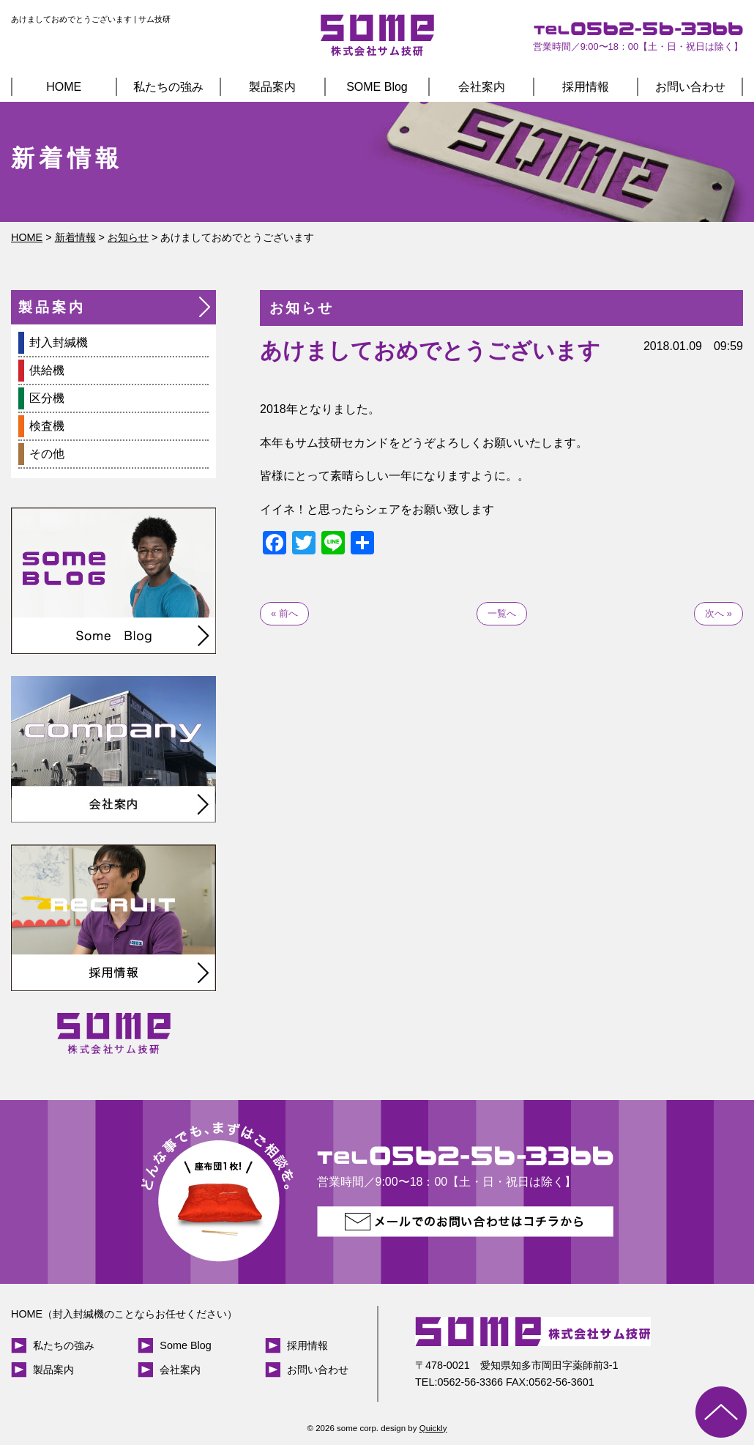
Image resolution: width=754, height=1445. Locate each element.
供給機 (46, 370)
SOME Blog (377, 87)
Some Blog (185, 1345)
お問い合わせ (690, 87)
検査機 (46, 426)
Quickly (433, 1428)
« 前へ (284, 613)
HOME (63, 87)
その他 (46, 453)
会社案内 (481, 87)
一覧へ (502, 613)
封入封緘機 (58, 342)
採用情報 (585, 87)
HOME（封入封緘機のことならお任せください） (124, 1314)
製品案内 (272, 87)
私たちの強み (168, 87)
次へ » (718, 613)
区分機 (46, 398)
